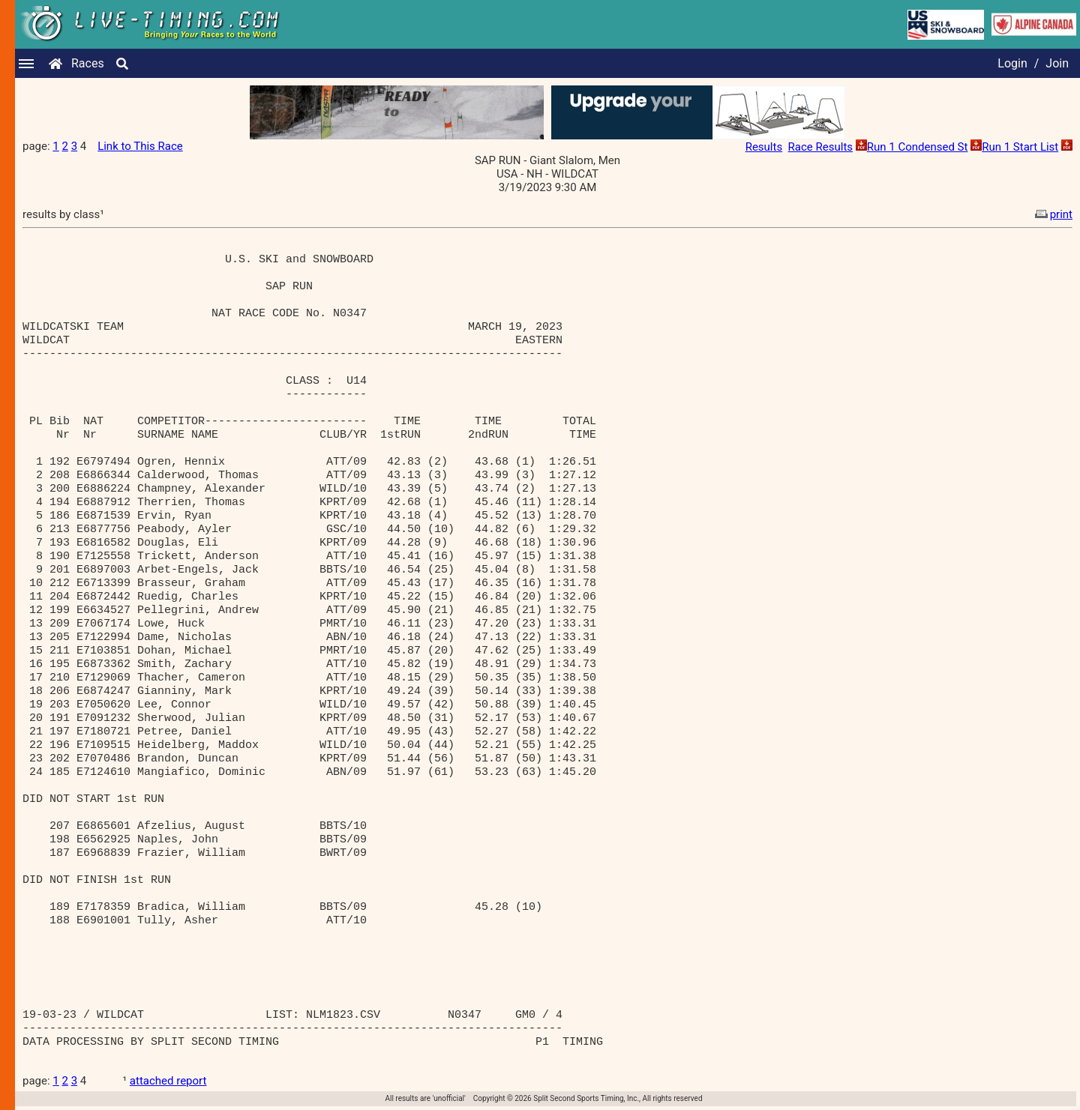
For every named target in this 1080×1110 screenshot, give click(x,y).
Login (1012, 63)
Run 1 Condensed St (917, 147)
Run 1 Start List (1020, 147)
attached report (168, 1081)
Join (1057, 63)
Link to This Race (140, 146)
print (1052, 214)
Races (87, 63)
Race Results (820, 147)
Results (764, 147)
